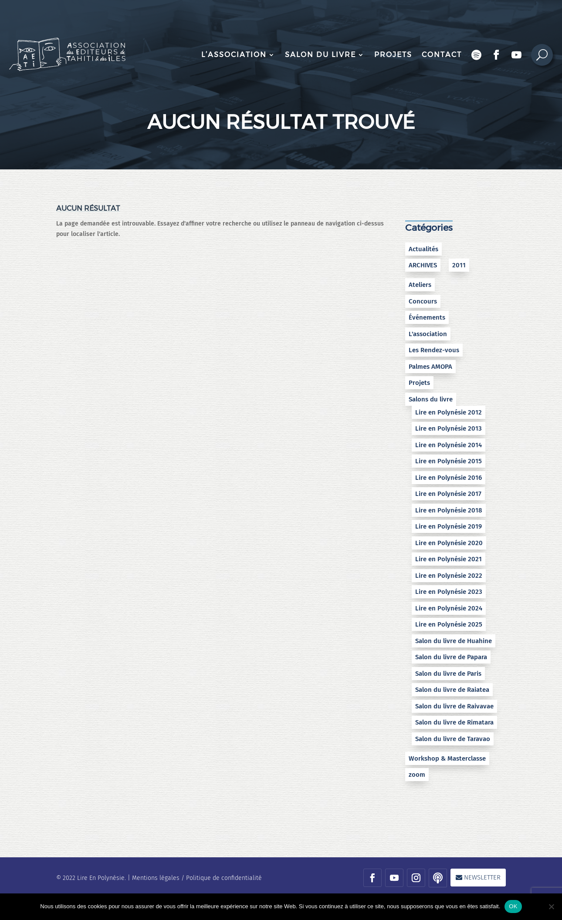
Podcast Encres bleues (476, 54)
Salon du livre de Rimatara (454, 722)
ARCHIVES (423, 265)
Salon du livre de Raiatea (452, 690)
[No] (551, 906)
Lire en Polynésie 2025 (448, 624)
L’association (234, 55)
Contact (442, 55)
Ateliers (420, 285)
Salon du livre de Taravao (452, 739)
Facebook (496, 54)
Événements (427, 317)
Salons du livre (431, 399)
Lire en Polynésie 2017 (448, 494)
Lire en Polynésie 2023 (448, 592)
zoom (417, 774)
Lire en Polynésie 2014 (448, 445)
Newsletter (482, 877)
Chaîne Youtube (516, 54)
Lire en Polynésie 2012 (448, 412)
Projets (393, 55)
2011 (459, 265)
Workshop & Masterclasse (447, 758)
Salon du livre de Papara (451, 657)
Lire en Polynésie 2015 (448, 461)
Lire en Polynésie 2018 (448, 510)
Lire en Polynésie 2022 (448, 576)
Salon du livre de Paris (448, 673)
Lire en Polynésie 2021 (448, 559)
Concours (423, 301)
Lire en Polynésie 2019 (448, 526)
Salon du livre (320, 55)
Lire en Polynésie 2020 (449, 543)
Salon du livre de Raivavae (454, 706)
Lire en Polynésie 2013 (448, 428)
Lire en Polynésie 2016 (448, 478)
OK (513, 906)
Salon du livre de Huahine (453, 641)
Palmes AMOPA (430, 367)
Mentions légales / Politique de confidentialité (197, 878)
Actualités (423, 249)
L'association (428, 334)
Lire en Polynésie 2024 (448, 608)
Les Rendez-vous (434, 350)
